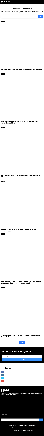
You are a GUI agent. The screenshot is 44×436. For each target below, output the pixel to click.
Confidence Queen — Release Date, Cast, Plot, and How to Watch (20, 176)
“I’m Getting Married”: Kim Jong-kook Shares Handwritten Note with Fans (21, 336)
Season (3, 21)
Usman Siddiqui (4, 178)
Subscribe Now (22, 359)
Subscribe (41, 381)
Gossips (3, 73)
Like (42, 371)
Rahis (2, 71)
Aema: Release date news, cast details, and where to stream (21, 69)
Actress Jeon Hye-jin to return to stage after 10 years (19, 229)
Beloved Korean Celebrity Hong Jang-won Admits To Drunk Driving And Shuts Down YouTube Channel (21, 282)
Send (41, 419)
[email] (22, 356)
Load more (22, 342)
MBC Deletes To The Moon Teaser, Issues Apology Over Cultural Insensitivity (19, 122)
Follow (41, 374)
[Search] (40, 16)
